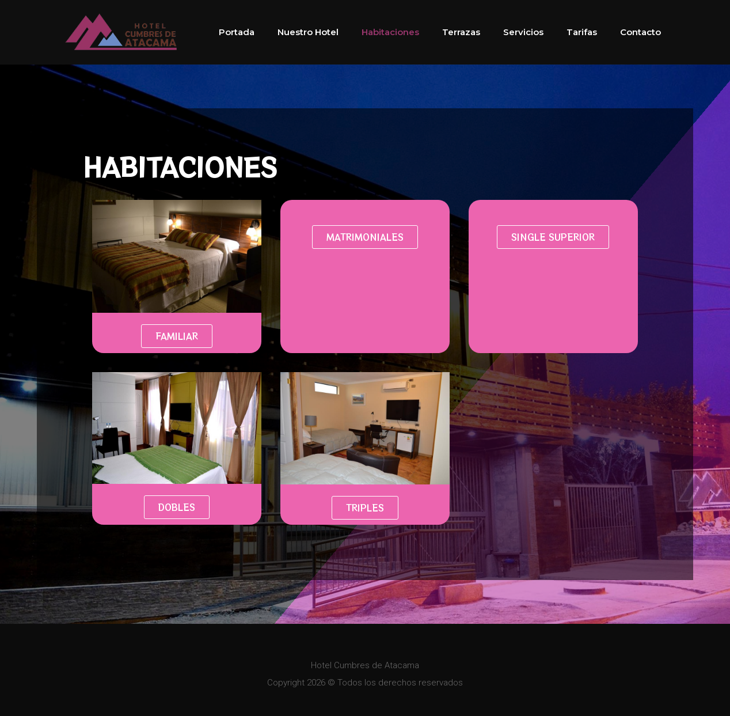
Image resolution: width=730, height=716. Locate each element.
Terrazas (461, 31)
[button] (176, 336)
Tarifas (581, 31)
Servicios (523, 31)
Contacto (640, 31)
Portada (236, 31)
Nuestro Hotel (308, 31)
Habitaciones (390, 31)
